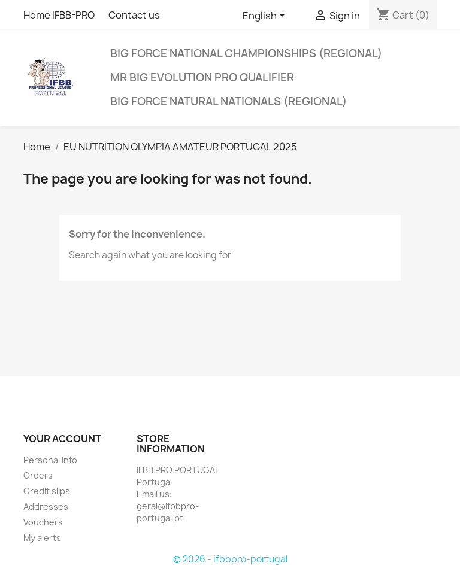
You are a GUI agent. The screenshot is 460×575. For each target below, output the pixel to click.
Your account (62, 438)
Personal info (50, 460)
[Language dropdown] (266, 16)
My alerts (42, 537)
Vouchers (43, 522)
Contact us (134, 15)
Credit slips (46, 491)
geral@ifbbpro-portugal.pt (168, 512)
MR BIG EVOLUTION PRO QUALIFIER (202, 77)
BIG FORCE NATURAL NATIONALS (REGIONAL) (228, 101)
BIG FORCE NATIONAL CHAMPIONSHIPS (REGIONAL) (246, 53)
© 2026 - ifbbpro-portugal (230, 559)
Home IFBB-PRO (59, 15)
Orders (38, 475)
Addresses (45, 506)
